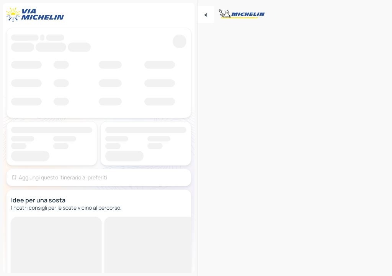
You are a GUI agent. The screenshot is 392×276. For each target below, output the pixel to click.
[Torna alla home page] (36, 14)
